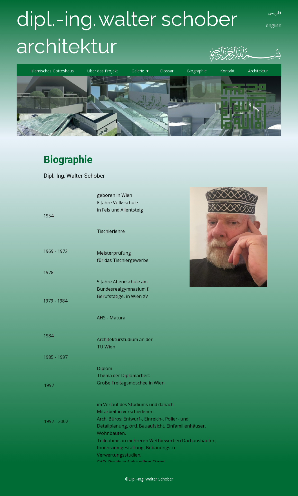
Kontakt (227, 71)
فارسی (274, 13)
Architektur (258, 71)
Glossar (167, 71)
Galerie (138, 71)
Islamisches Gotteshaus (52, 71)
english (273, 25)
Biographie (197, 71)
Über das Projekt (102, 71)
